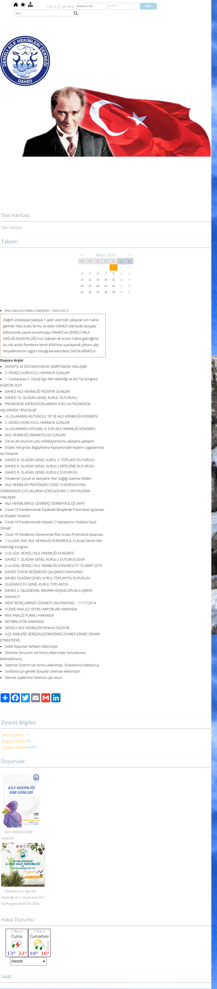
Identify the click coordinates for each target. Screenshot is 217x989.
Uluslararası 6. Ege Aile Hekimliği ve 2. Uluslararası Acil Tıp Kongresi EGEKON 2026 (22, 897)
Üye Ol (52, 6)
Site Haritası (11, 227)
